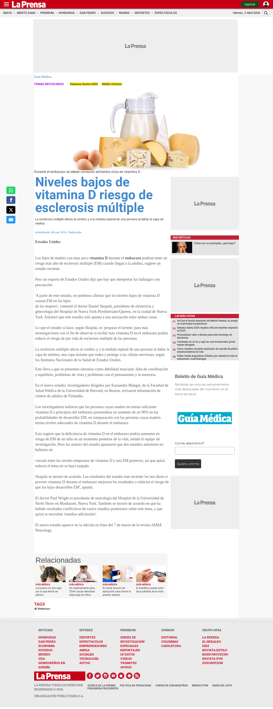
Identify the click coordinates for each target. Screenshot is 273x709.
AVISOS (126, 667)
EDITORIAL (169, 637)
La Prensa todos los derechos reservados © (58, 687)
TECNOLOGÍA (89, 659)
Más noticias (181, 237)
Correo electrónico (189, 443)
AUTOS (84, 663)
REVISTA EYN (212, 659)
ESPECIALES (129, 646)
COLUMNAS (169, 641)
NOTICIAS (45, 630)
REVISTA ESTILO (214, 650)
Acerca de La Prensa (101, 685)
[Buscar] (266, 13)
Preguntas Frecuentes (102, 688)
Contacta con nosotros (171, 685)
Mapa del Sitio (222, 685)
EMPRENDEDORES (93, 646)
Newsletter (200, 685)
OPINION (167, 630)
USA (41, 659)
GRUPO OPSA (211, 630)
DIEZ (205, 646)
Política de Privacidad (135, 685)
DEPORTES (87, 637)
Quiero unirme (188, 464)
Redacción (75, 232)
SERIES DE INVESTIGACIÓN (132, 639)
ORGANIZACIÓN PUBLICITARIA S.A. (59, 696)
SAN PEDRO (47, 641)
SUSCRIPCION (212, 663)
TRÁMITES (128, 663)
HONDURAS (47, 637)
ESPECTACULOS (91, 641)
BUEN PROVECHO (215, 654)
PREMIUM (128, 630)
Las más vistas (185, 316)
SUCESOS (45, 650)
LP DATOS (127, 654)
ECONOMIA (46, 646)
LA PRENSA (210, 637)
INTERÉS (86, 630)
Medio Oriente (112, 84)
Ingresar (250, 4)
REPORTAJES (130, 650)
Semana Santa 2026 (84, 84)
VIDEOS (126, 659)
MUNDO (44, 654)
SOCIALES (86, 654)
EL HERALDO (211, 641)
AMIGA (84, 650)
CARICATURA (171, 646)
